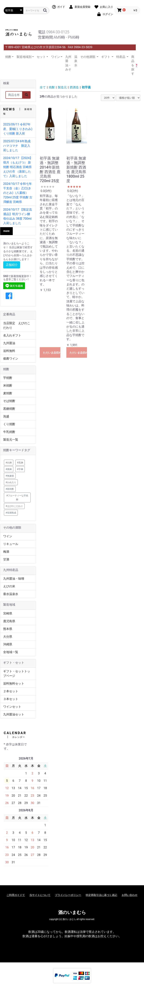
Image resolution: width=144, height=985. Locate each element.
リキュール (10, 544)
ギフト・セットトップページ (16, 673)
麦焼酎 (7, 393)
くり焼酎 (9, 424)
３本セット (10, 699)
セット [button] (41, 57)
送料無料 (9, 351)
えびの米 (9, 586)
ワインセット (12, 706)
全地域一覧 (10, 652)
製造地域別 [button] (24, 57)
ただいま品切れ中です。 (51, 352)
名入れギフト (12, 335)
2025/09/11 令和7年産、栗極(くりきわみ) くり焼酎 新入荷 (17, 129)
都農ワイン (10, 358)
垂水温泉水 (10, 594)
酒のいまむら (72, 912)
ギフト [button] (106, 57)
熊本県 (7, 629)
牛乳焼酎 (9, 432)
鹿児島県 (9, 621)
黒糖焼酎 (9, 408)
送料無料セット (13, 683)
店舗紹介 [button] (12, 265)
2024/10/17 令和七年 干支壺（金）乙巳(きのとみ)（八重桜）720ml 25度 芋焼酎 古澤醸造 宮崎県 (17, 193)
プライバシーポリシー (68, 894)
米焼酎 (7, 385)
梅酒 (6, 551)
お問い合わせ (129, 894)
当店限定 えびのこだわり (16, 325)
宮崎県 (7, 613)
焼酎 (52, 87)
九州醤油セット (13, 714)
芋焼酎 (7, 378)
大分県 (7, 636)
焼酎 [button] (8, 57)
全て (43, 87)
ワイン (7, 536)
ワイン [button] (55, 57)
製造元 (62, 87)
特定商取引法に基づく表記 (101, 894)
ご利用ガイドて (16, 894)
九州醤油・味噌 (13, 578)
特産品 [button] (121, 57)
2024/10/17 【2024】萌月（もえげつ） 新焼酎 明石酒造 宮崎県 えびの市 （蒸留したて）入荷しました (18, 167)
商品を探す (132, 65)
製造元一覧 (10, 439)
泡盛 (6, 416)
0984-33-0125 (57, 32)
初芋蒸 (86, 87)
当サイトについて (39, 894)
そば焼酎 (9, 401)
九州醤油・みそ (68, 63)
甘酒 (6, 559)
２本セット (10, 691)
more (6, 230)
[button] (9, 296)
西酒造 (74, 87)
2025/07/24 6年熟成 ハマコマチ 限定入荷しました (18, 145)
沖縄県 (7, 644)
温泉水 (75, 61)
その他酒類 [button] (88, 57)
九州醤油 (9, 343)
